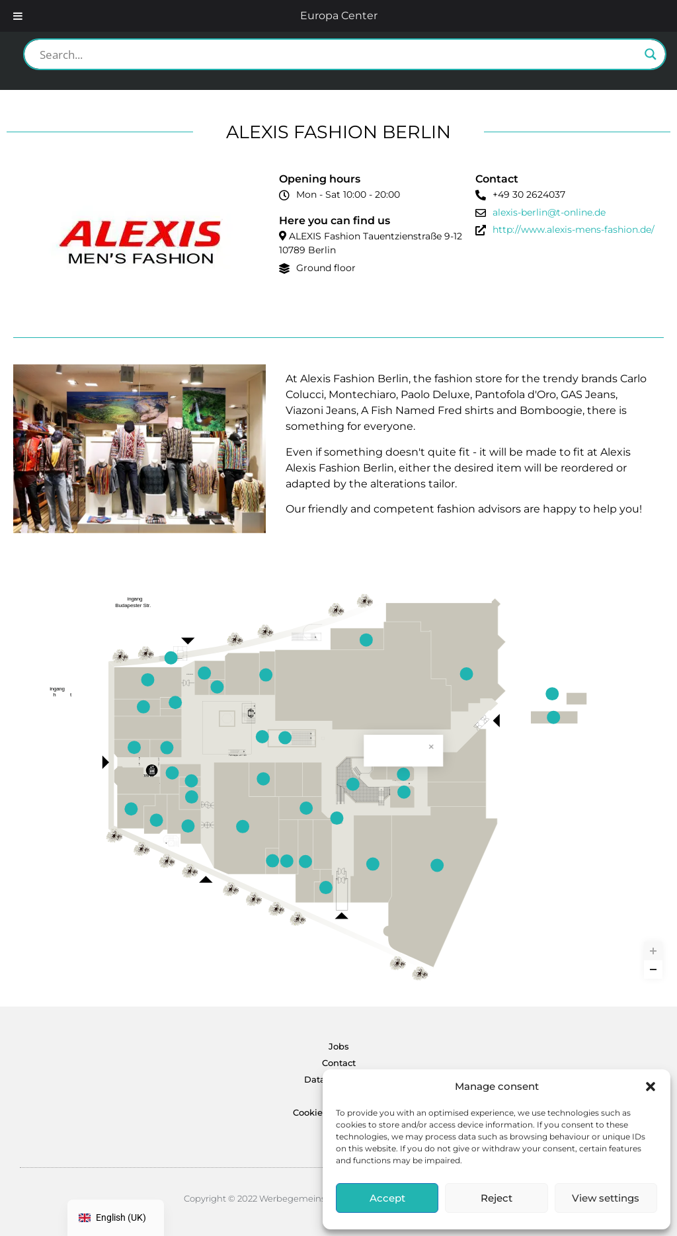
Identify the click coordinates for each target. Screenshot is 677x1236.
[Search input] (339, 54)
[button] (650, 1086)
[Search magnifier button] (650, 54)
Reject (496, 1198)
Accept (387, 1198)
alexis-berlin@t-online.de (549, 212)
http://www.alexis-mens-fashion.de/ (574, 229)
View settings (605, 1198)
